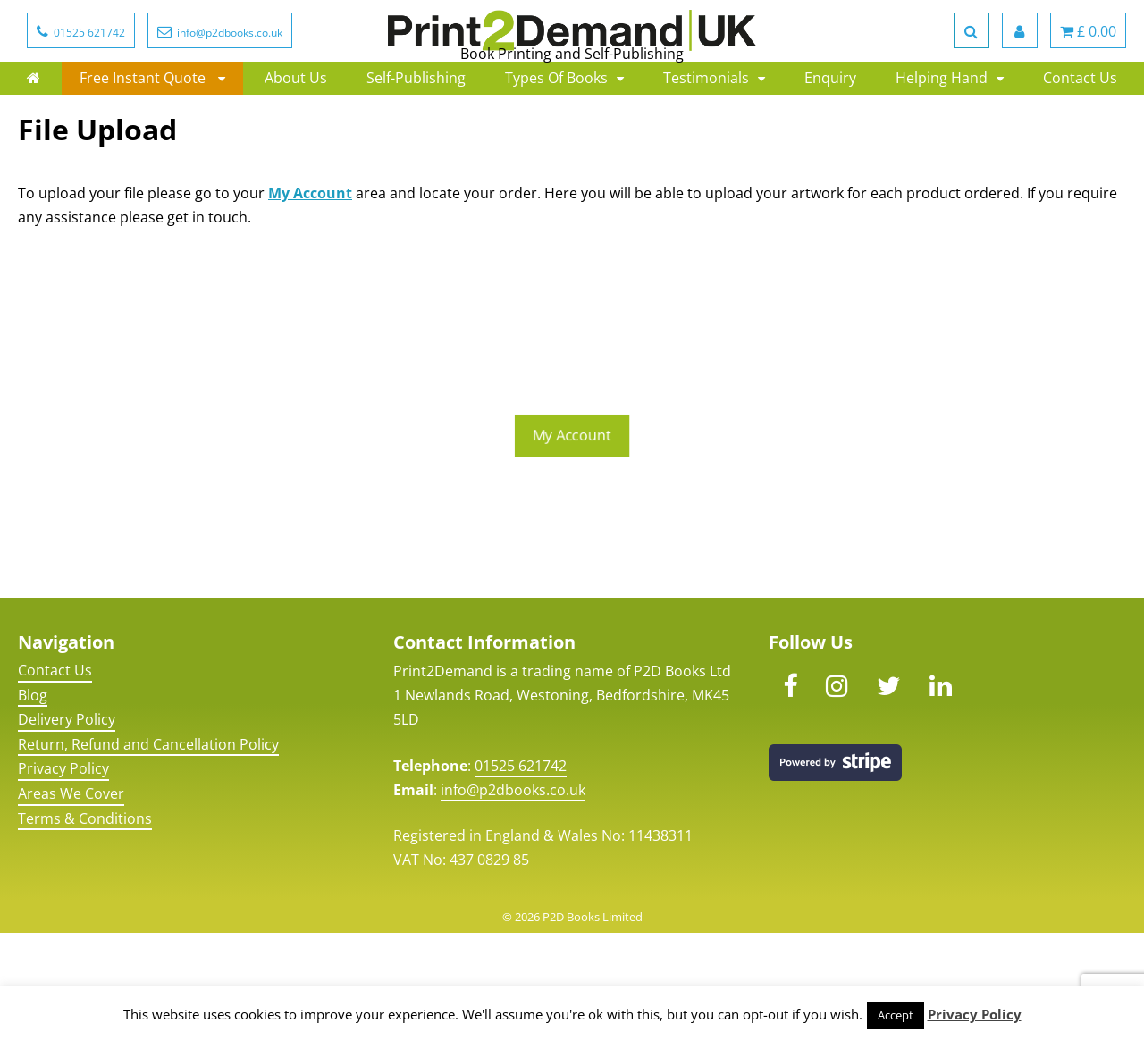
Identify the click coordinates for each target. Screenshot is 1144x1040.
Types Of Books (556, 142)
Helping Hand (942, 142)
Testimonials (706, 142)
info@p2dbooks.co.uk (513, 896)
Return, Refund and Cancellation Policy (148, 850)
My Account (310, 299)
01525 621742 (521, 872)
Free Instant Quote (144, 142)
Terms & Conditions (85, 925)
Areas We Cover (71, 900)
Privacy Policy (63, 875)
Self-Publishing (416, 142)
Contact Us (1080, 142)
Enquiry (830, 142)
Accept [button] (895, 1015)
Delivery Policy (66, 826)
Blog (32, 801)
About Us (296, 142)
